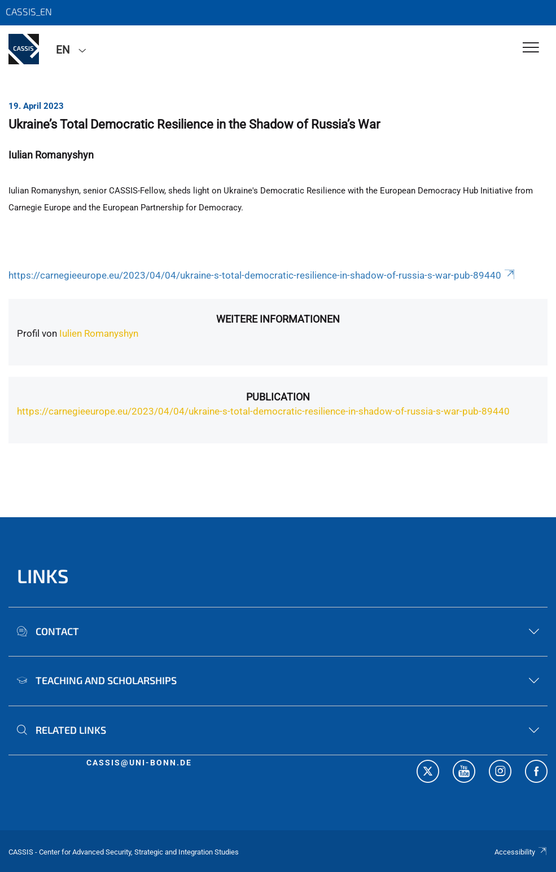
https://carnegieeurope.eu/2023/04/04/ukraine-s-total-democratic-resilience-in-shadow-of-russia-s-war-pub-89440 (262, 275)
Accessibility (521, 852)
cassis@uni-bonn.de (139, 762)
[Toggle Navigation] (531, 48)
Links (43, 575)
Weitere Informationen (278, 319)
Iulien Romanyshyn (98, 333)
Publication (278, 397)
